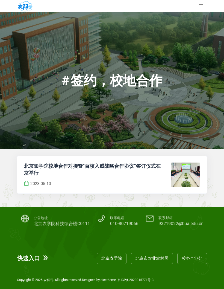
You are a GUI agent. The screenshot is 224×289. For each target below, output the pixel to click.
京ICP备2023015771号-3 (135, 280)
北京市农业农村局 (151, 258)
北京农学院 (111, 258)
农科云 (48, 280)
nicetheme (108, 280)
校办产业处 (192, 258)
